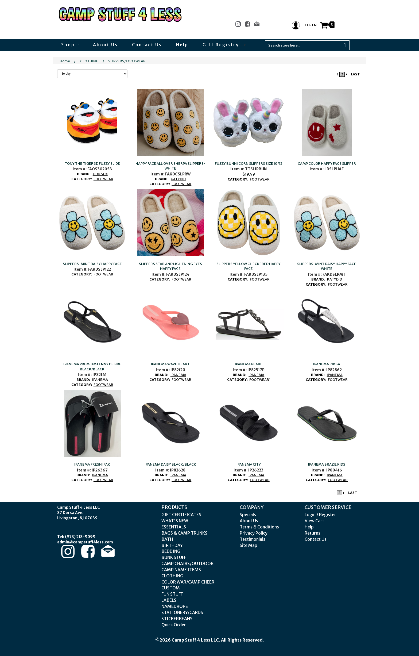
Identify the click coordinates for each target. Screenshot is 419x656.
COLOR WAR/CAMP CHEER (187, 582)
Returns (312, 533)
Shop (70, 44)
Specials (248, 514)
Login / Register (320, 514)
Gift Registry (221, 44)
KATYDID (178, 179)
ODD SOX (100, 174)
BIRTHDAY (172, 545)
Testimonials (252, 539)
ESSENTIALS (173, 527)
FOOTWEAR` (259, 379)
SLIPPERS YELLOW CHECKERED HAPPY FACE (248, 266)
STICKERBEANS (176, 618)
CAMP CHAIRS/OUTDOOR (187, 563)
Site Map (248, 545)
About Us (105, 44)
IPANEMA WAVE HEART (170, 364)
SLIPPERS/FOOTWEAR (127, 61)
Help (182, 44)
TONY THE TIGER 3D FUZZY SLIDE (92, 163)
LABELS (168, 600)
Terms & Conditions (259, 527)
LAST (355, 74)
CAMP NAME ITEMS (181, 569)
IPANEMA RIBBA (326, 364)
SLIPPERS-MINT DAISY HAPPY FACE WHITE (326, 266)
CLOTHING (89, 61)
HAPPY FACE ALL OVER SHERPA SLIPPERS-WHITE (170, 166)
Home (65, 61)
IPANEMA (100, 379)
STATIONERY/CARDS (182, 612)
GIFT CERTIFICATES (181, 514)
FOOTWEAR (103, 179)
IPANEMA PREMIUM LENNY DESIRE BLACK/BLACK (92, 366)
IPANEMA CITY (248, 464)
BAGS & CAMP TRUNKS (184, 533)
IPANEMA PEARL (248, 364)
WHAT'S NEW (174, 520)
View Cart (314, 520)
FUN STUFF (172, 594)
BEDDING (170, 551)
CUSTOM (170, 587)
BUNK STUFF (173, 557)
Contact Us (147, 44)
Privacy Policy (253, 533)
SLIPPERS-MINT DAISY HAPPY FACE (92, 264)
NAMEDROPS (174, 606)
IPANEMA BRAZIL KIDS (326, 464)
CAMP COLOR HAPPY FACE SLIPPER (327, 163)
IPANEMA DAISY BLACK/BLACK (170, 464)
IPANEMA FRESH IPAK (92, 464)
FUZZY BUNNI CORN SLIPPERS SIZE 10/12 (248, 163)
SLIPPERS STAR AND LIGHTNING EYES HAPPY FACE (170, 266)
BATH (167, 539)
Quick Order (173, 624)
